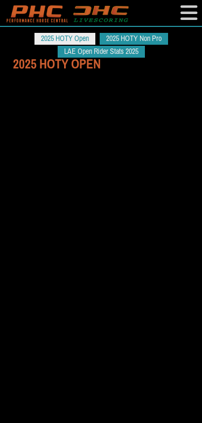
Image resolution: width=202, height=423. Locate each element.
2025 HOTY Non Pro (134, 38)
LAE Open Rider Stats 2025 (101, 51)
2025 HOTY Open (65, 38)
